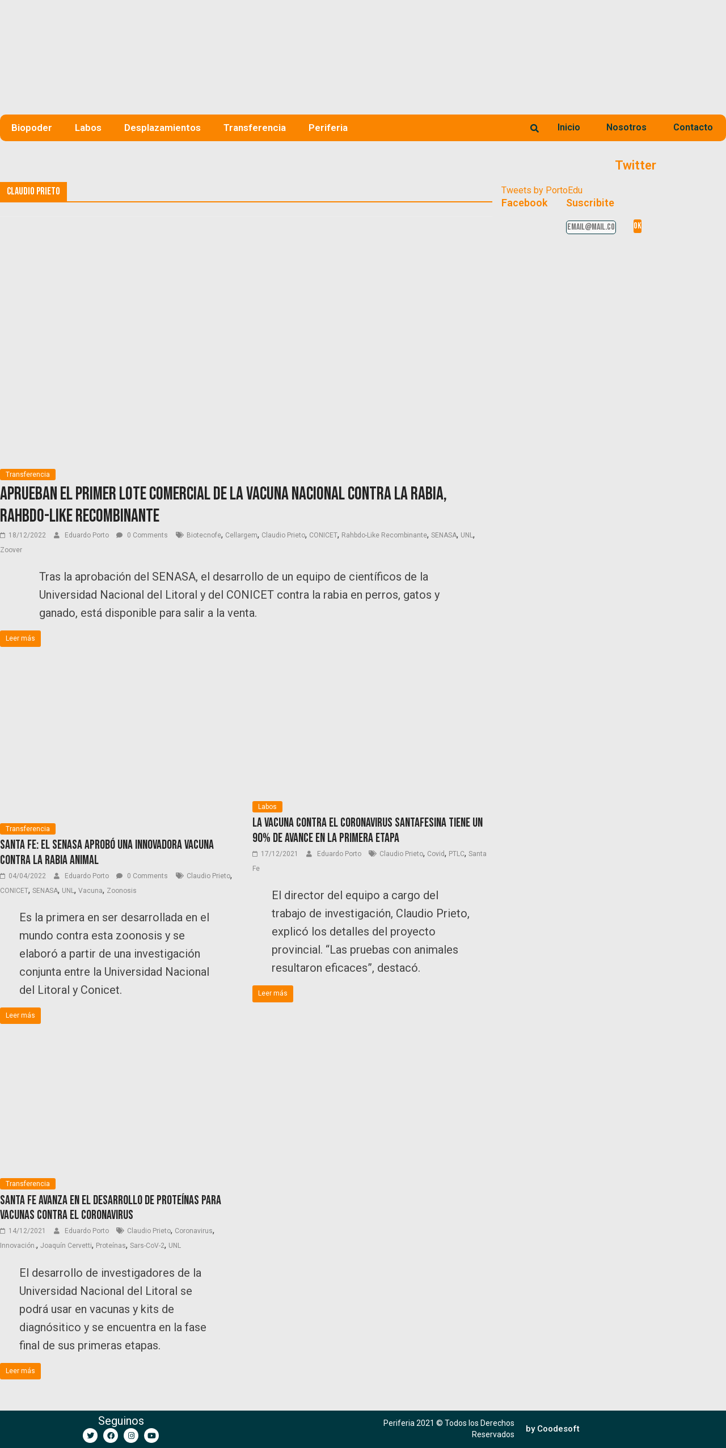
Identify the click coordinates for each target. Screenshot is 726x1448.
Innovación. (18, 1246)
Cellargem (241, 535)
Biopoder (31, 127)
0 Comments (142, 535)
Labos (88, 127)
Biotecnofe (204, 535)
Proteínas (111, 1246)
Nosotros (626, 127)
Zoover (11, 550)
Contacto (693, 127)
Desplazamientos (162, 127)
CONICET (323, 535)
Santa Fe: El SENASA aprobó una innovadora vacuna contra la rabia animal (107, 852)
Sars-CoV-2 (147, 1246)
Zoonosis (122, 891)
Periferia (328, 127)
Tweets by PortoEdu (542, 190)
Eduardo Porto (88, 535)
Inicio (569, 127)
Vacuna (90, 891)
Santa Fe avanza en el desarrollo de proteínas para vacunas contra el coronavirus (110, 1208)
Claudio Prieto (283, 535)
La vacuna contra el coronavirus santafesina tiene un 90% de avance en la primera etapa (367, 830)
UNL (467, 535)
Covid (436, 854)
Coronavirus (194, 1231)
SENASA (444, 535)
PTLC (457, 854)
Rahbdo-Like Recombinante (384, 535)
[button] (552, 1429)
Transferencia (254, 127)
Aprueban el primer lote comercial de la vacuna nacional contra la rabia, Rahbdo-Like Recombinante (223, 505)
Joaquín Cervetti (66, 1246)
